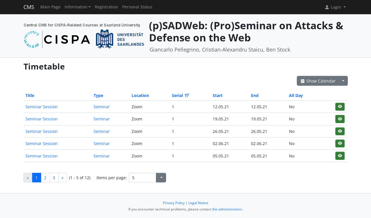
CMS (28, 6)
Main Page (50, 7)
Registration (106, 7)
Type (98, 95)
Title (30, 95)
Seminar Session (42, 106)
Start (218, 95)
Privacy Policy (174, 202)
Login (333, 7)
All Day (296, 95)
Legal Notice (198, 202)
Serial (180, 95)
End (255, 95)
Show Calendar (318, 81)
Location (140, 95)
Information (76, 7)
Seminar (102, 106)
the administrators (227, 209)
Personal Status (137, 7)
